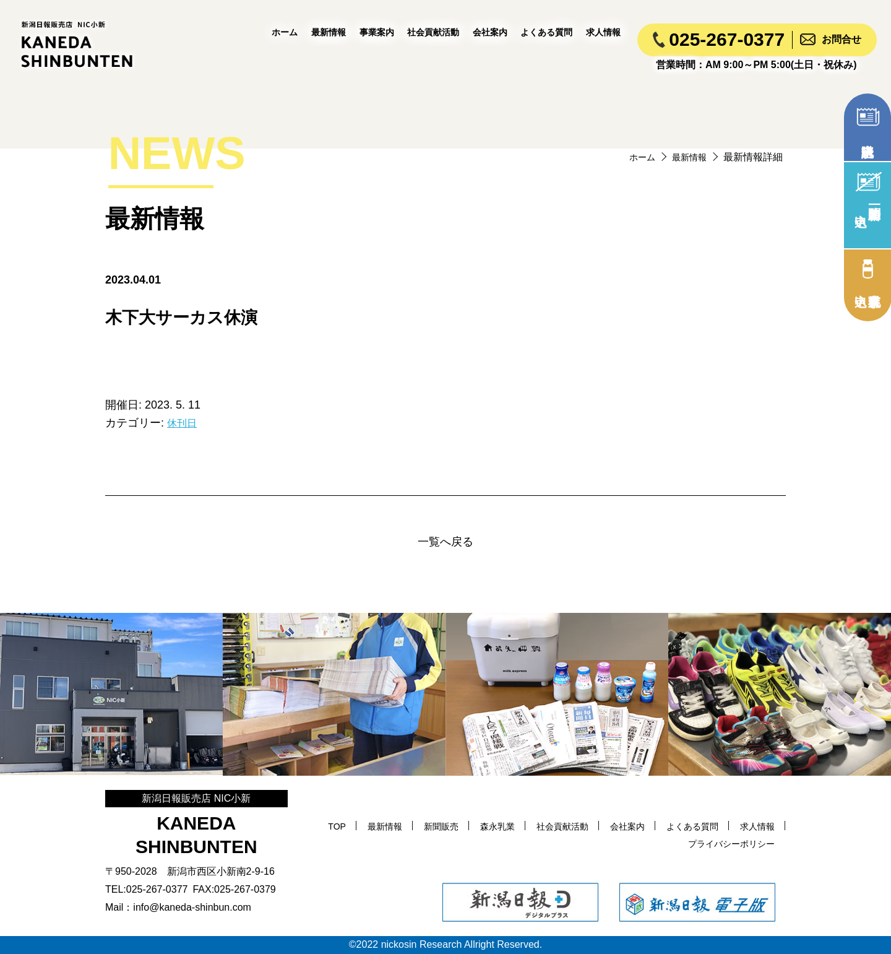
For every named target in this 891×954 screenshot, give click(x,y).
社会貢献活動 (433, 32)
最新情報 (328, 32)
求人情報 (603, 32)
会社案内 (490, 32)
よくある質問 (546, 32)
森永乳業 (531, 826)
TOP (357, 826)
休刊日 (183, 423)
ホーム (285, 32)
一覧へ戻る (445, 542)
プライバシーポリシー (725, 843)
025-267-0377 (727, 39)
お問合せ (841, 39)
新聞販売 (470, 826)
